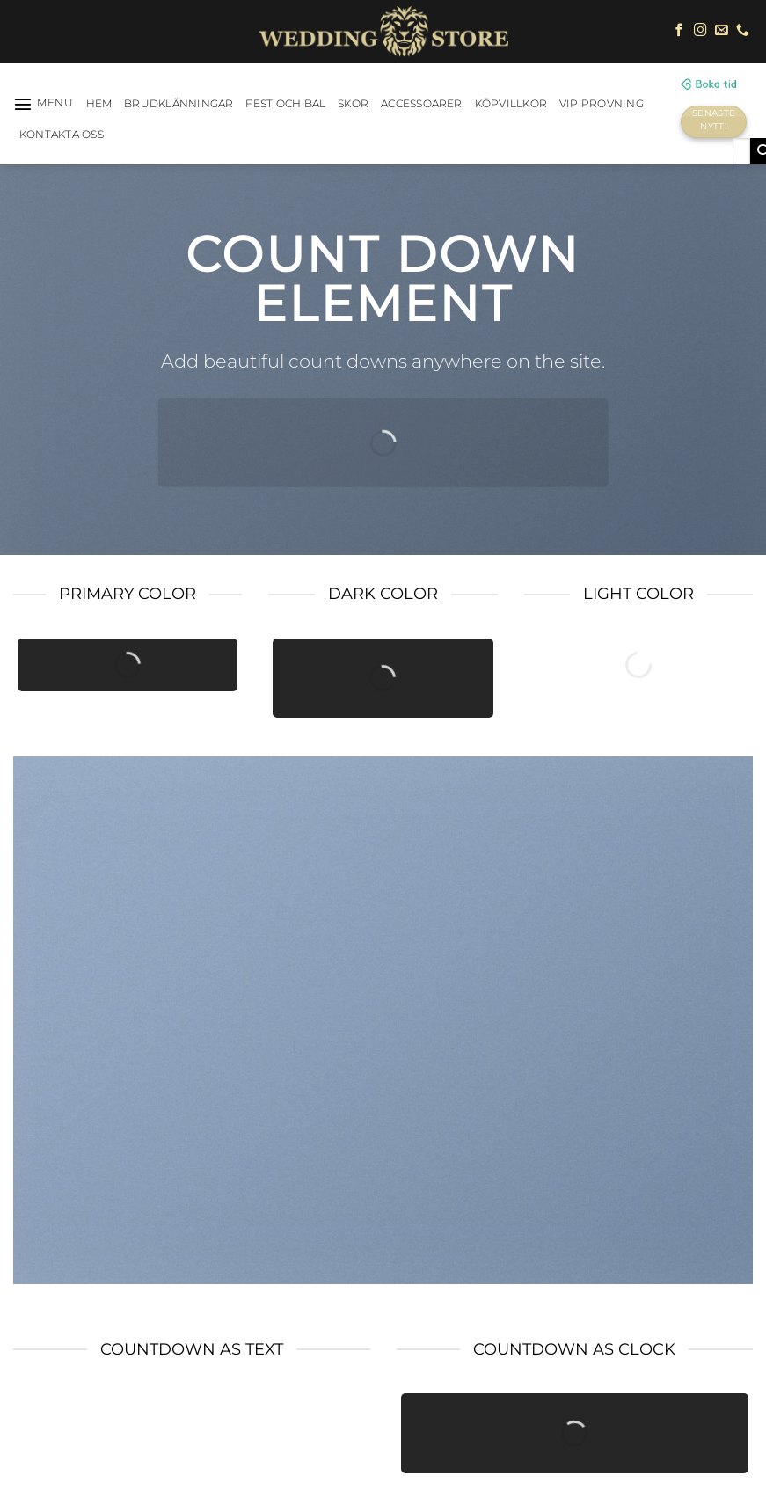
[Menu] (43, 104)
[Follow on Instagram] (700, 31)
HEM (99, 104)
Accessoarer (422, 104)
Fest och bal (285, 104)
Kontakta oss (61, 134)
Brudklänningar (178, 104)
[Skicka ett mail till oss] (721, 31)
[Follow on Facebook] (679, 31)
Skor (353, 104)
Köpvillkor (511, 104)
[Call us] (742, 31)
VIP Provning (601, 104)
